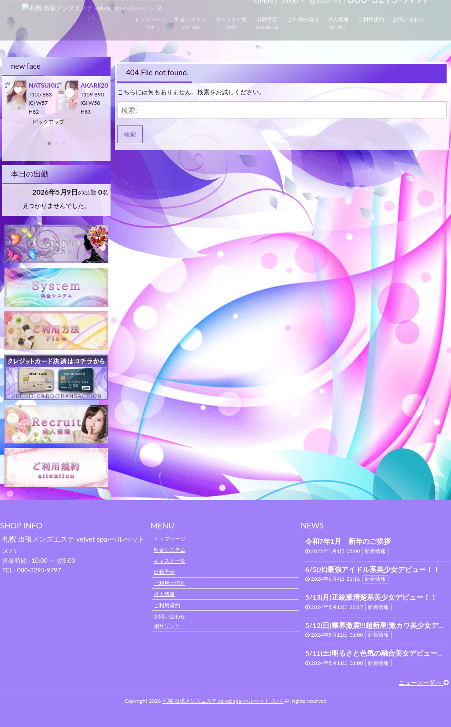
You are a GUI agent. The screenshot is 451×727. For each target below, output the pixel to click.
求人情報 (164, 593)
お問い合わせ (169, 616)
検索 (130, 134)
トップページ (169, 538)
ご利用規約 (167, 605)
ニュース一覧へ (424, 682)
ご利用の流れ (169, 582)
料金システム (169, 549)
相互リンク (167, 625)
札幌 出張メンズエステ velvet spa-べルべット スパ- (223, 700)
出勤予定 (164, 571)
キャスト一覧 (169, 560)
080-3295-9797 (39, 570)
